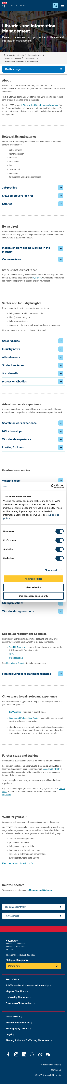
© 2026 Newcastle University (48, 1075)
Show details (51, 570)
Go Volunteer (15, 712)
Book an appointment (15, 906)
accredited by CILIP (51, 769)
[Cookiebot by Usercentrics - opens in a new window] (51, 486)
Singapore (23, 960)
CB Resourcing (16, 658)
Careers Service (34, 55)
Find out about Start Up (16, 863)
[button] (60, 187)
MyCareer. (37, 278)
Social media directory (51, 1065)
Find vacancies (11, 915)
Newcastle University (15, 55)
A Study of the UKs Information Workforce (39, 105)
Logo (5, 5)
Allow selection (33, 587)
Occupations (30, 58)
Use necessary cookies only (33, 596)
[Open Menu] (62, 5)
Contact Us (56, 1070)
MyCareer (6, 794)
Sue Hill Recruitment (18, 647)
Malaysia (10, 960)
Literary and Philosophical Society (24, 718)
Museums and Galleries (40, 890)
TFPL (11, 654)
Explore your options (12, 58)
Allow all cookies (33, 579)
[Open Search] (55, 5)
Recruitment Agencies (16, 663)
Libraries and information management (21, 61)
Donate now (14, 965)
